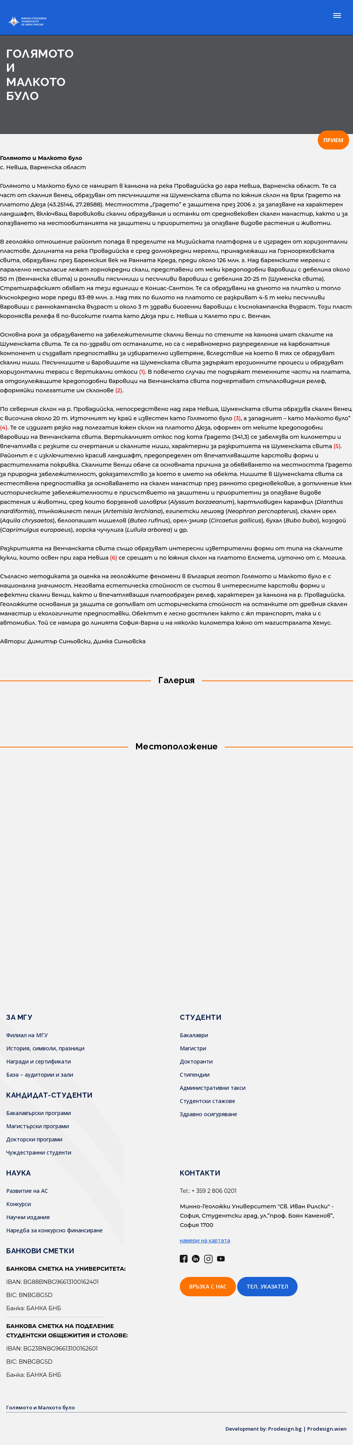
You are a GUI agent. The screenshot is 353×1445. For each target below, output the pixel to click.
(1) (142, 371)
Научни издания (28, 1217)
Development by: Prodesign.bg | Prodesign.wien (282, 1428)
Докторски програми (34, 1139)
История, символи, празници (45, 1048)
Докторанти (196, 1061)
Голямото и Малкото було (43, 1407)
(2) (118, 390)
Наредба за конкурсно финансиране (54, 1230)
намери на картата (205, 1240)
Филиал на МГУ (27, 1035)
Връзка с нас (208, 1286)
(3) (237, 418)
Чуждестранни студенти (38, 1152)
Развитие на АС (27, 1190)
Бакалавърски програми (38, 1113)
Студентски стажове (207, 1101)
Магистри (193, 1048)
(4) (3, 427)
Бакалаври (194, 1035)
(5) (337, 446)
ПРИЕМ (333, 140)
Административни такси (213, 1087)
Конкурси (18, 1204)
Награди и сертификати (38, 1061)
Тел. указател (267, 1286)
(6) (113, 557)
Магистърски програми (37, 1126)
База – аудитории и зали (39, 1074)
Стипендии (195, 1074)
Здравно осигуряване (208, 1114)
